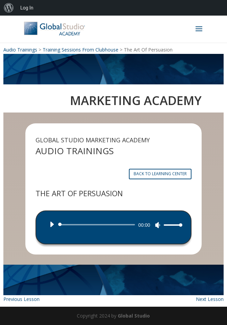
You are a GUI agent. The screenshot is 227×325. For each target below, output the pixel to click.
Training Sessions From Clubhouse (80, 49)
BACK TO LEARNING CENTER (160, 174)
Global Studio (134, 315)
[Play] (51, 224)
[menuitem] (9, 8)
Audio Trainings (20, 49)
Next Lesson (210, 299)
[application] (113, 224)
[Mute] (158, 225)
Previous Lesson (21, 299)
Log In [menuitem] (26, 8)
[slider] (98, 224)
